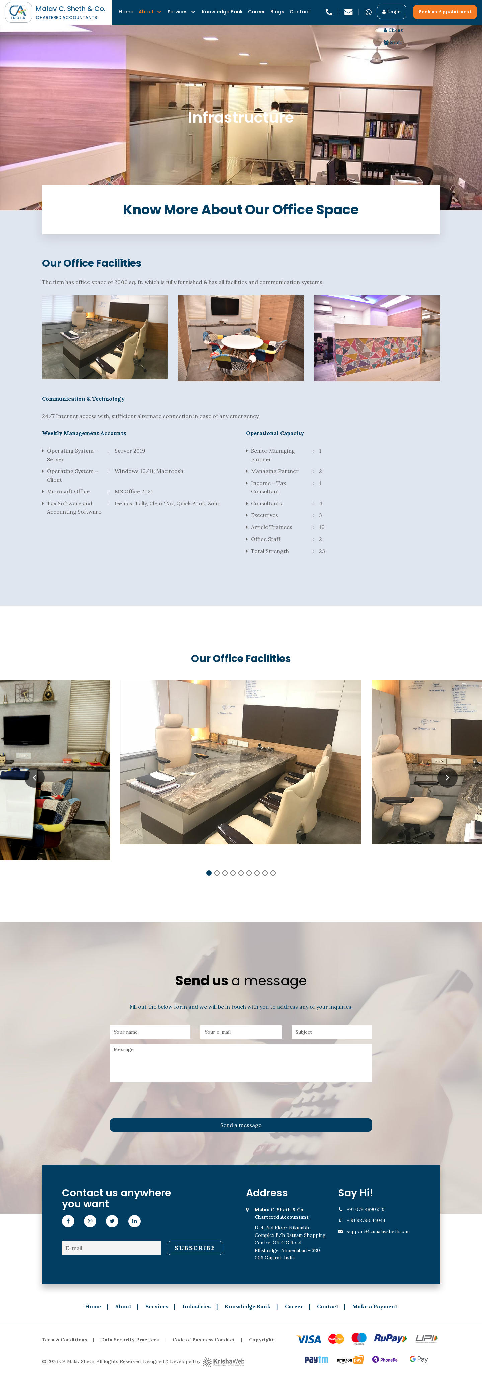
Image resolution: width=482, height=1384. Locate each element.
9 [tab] (273, 873)
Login (391, 12)
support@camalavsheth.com (378, 1231)
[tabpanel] (241, 762)
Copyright (261, 1340)
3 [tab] (225, 873)
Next (447, 778)
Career (256, 11)
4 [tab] (233, 873)
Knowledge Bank (222, 11)
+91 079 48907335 (366, 1209)
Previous (34, 778)
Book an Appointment (445, 12)
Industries (196, 1306)
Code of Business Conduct (204, 1340)
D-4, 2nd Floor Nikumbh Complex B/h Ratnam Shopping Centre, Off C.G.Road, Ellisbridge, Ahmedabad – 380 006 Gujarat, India (291, 1233)
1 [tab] (209, 873)
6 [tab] (249, 873)
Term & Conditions (64, 1340)
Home (126, 11)
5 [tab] (241, 873)
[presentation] (161, 1100)
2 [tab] (217, 873)
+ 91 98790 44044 (366, 1220)
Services (178, 11)
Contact (300, 11)
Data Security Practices (130, 1340)
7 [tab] (257, 873)
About (146, 11)
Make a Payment (374, 1306)
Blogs (277, 11)
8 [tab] (265, 873)
